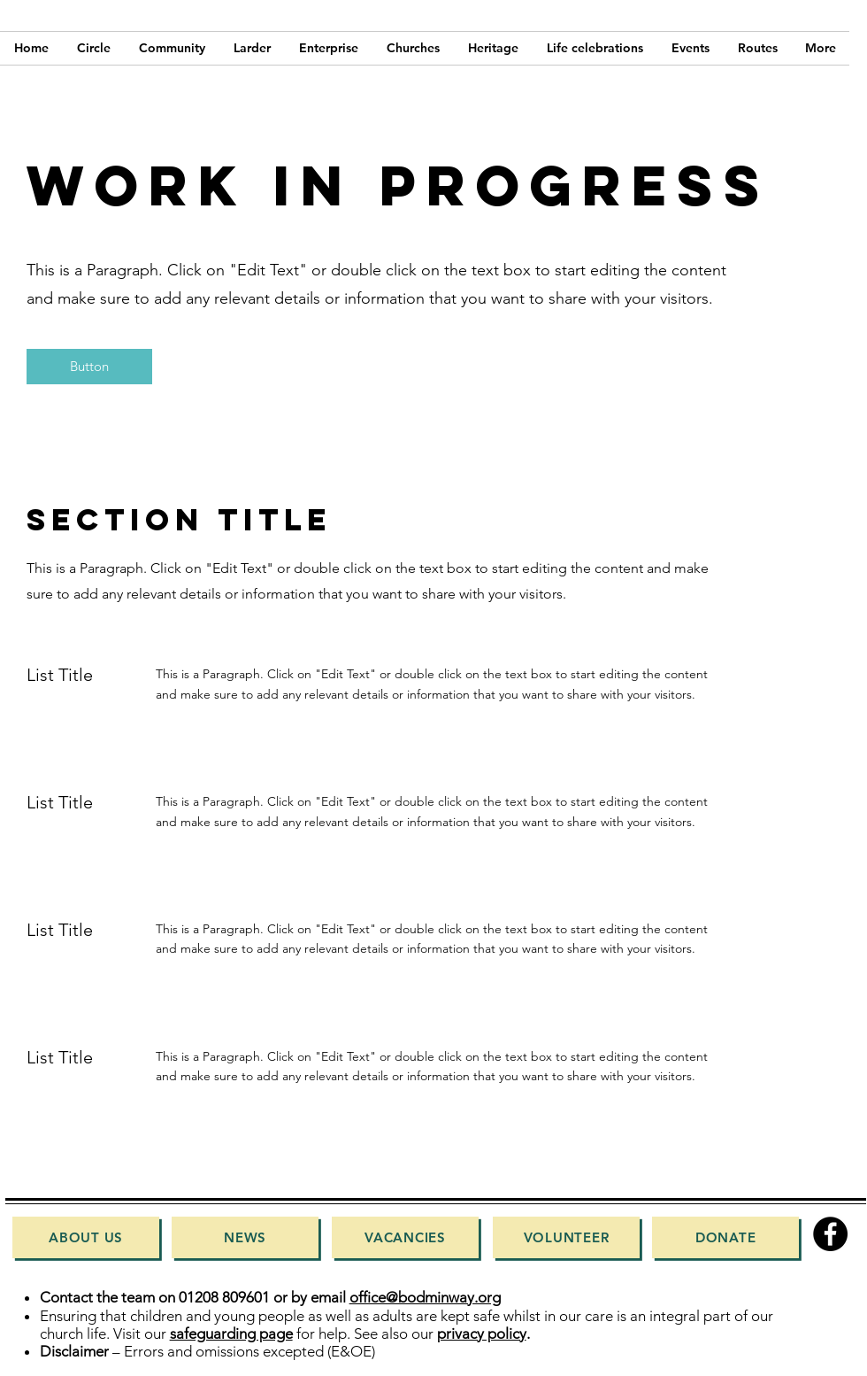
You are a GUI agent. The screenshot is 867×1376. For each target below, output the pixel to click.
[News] (245, 1237)
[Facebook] (830, 1234)
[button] (89, 366)
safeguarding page (231, 1333)
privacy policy (481, 1333)
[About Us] (85, 1237)
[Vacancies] (405, 1237)
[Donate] (725, 1237)
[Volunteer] (566, 1237)
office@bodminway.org (425, 1297)
